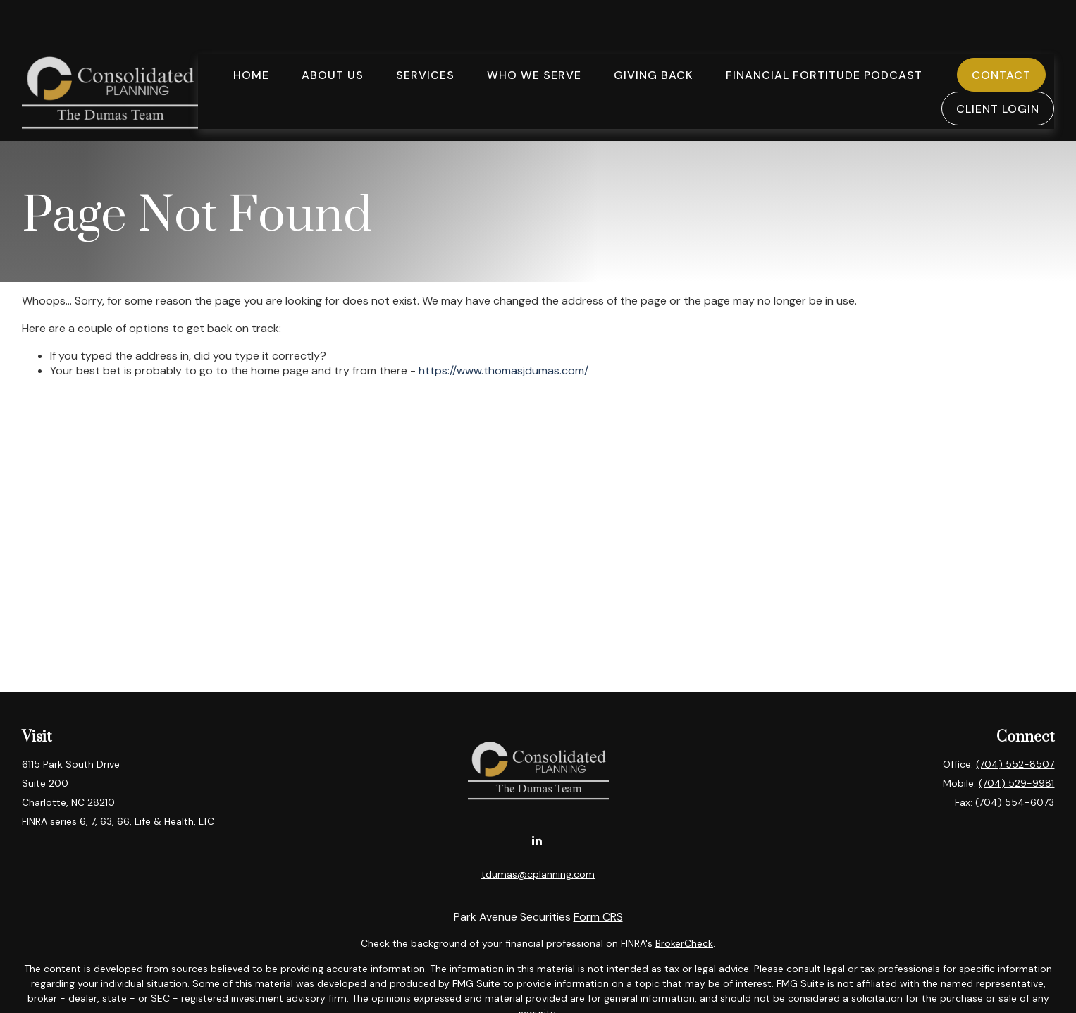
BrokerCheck (684, 943)
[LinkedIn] (536, 839)
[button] (251, 32)
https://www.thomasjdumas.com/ (503, 370)
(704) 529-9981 (1016, 783)
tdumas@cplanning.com (538, 874)
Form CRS (598, 916)
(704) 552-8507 (1015, 764)
